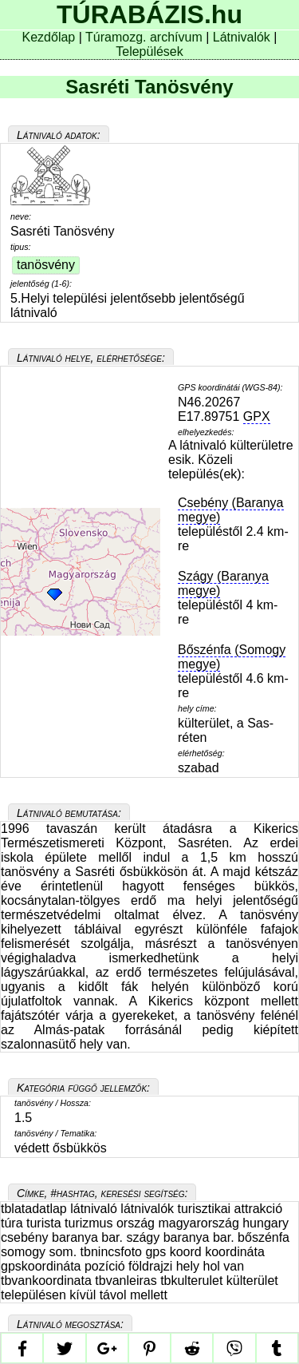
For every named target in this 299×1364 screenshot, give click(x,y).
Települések (149, 51)
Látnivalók (243, 37)
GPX (256, 416)
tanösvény (46, 265)
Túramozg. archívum (144, 37)
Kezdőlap (50, 37)
